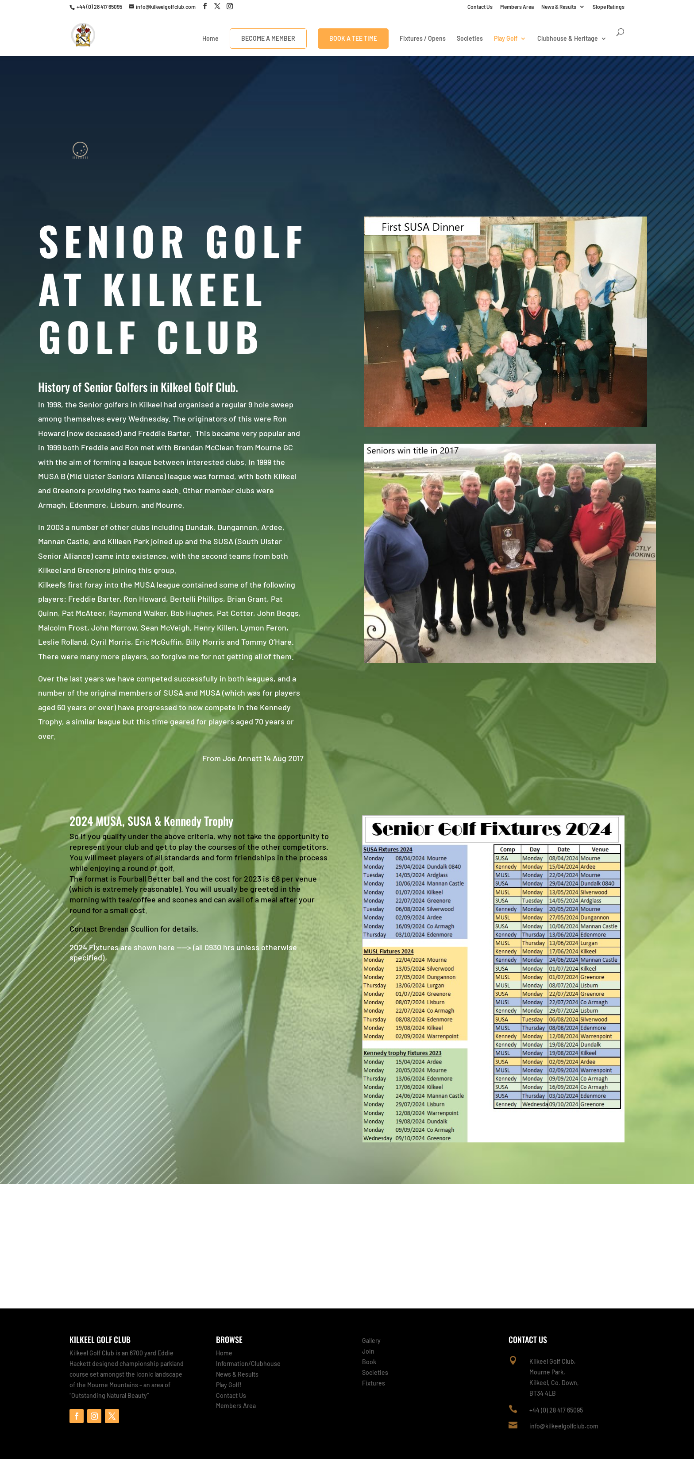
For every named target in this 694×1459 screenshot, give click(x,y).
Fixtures (373, 1383)
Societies (470, 38)
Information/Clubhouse (248, 1363)
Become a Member (268, 38)
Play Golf (505, 38)
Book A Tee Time (353, 38)
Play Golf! (229, 1385)
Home (210, 38)
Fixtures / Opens (423, 38)
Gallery (371, 1340)
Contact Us (480, 7)
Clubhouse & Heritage (567, 38)
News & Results (558, 7)
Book (369, 1362)
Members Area (517, 7)
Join (368, 1351)
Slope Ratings (609, 7)
